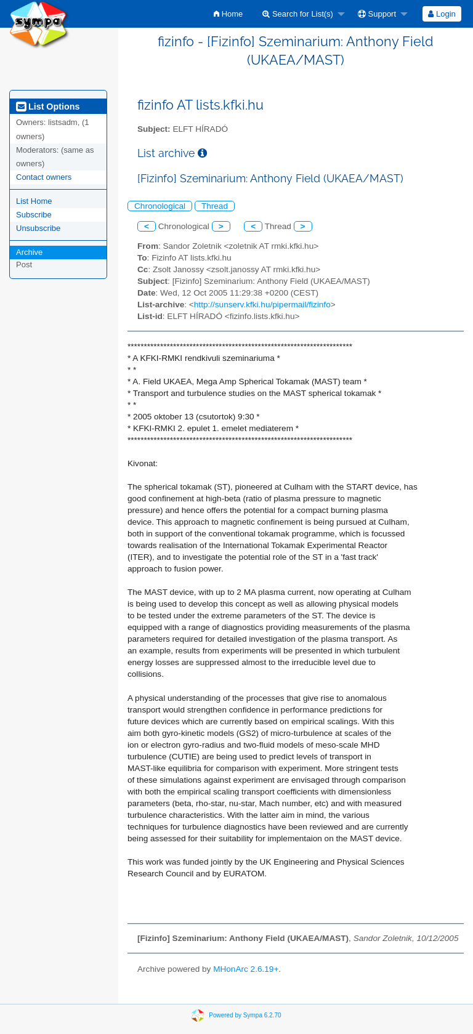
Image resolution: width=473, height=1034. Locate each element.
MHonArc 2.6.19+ (245, 969)
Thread (214, 206)
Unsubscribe (38, 228)
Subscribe (34, 214)
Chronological (159, 206)
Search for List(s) (297, 13)
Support (377, 13)
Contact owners (43, 177)
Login (441, 13)
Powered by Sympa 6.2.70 (245, 1015)
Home (228, 13)
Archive (29, 252)
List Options (47, 106)
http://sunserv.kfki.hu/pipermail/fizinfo (262, 304)
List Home (34, 201)
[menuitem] (228, 14)
